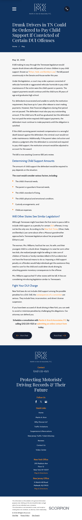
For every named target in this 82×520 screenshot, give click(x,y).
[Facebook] (36, 401)
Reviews (41, 441)
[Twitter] (41, 401)
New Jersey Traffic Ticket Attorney (41, 436)
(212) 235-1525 (41, 371)
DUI (52, 225)
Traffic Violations (41, 427)
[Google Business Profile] (46, 401)
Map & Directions (41, 473)
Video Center (41, 450)
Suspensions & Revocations (41, 431)
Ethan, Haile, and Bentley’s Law (42, 72)
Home (41, 413)
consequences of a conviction (49, 294)
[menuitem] (15, 515)
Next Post (60, 335)
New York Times (51, 229)
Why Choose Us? (41, 422)
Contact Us (41, 445)
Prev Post (22, 335)
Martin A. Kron (41, 417)
